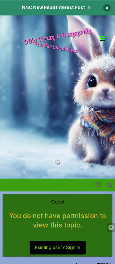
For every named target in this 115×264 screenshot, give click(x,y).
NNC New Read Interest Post (53, 7)
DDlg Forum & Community (57, 37)
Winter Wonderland (57, 47)
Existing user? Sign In (57, 247)
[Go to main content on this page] (57, 162)
